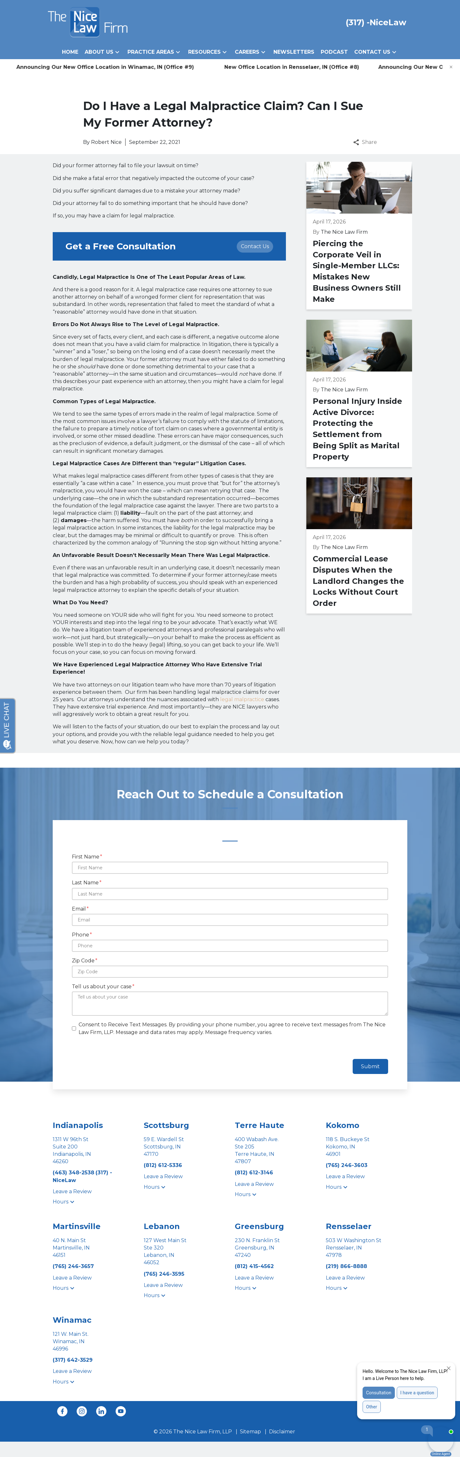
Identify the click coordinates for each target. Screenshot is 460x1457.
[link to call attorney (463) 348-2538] (74, 1173)
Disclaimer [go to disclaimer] (282, 1432)
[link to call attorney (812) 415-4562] (254, 1266)
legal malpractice (242, 699)
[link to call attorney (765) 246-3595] (164, 1274)
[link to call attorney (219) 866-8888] (346, 1266)
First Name (85, 857)
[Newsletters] (293, 52)
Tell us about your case (102, 986)
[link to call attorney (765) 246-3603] (346, 1165)
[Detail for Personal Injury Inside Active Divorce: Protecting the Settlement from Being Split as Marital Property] (359, 393)
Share (365, 142)
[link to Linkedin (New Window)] (101, 1411)
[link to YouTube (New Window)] (121, 1411)
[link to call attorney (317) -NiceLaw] (376, 22)
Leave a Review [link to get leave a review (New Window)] (72, 1191)
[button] (117, 52)
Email (79, 909)
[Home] (70, 52)
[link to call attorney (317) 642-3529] (73, 1360)
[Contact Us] (255, 246)
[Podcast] (334, 52)
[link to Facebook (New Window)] (62, 1411)
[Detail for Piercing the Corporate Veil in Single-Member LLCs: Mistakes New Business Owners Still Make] (359, 235)
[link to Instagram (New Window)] (82, 1411)
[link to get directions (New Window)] (93, 1150)
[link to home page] (87, 22)
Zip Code (83, 961)
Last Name (85, 883)
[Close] (451, 67)
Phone (80, 935)
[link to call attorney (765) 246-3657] (73, 1266)
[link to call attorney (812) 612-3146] (254, 1173)
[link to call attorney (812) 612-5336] (163, 1165)
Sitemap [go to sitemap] (250, 1432)
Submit (370, 1066)
